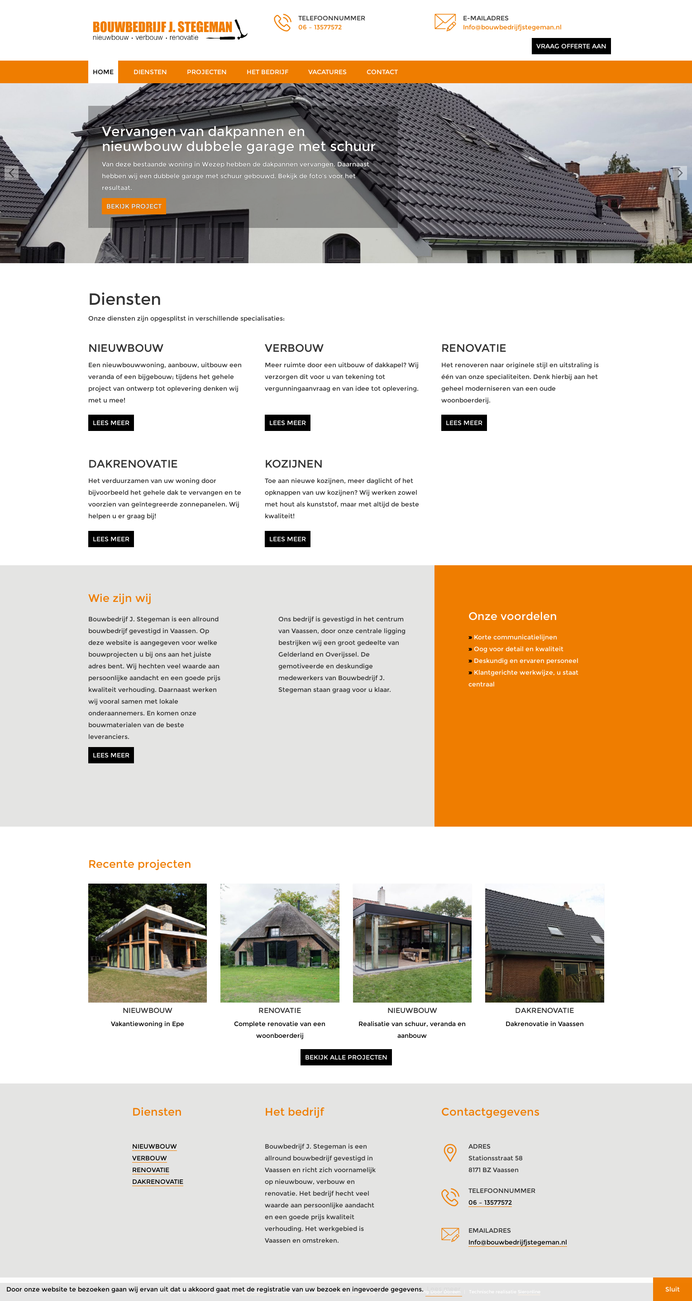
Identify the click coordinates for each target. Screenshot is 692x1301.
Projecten (207, 72)
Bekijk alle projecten (346, 1057)
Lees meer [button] (444, 1289)
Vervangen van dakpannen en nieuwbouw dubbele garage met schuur (239, 139)
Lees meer (111, 423)
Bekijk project (134, 206)
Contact (382, 72)
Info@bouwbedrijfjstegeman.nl (512, 27)
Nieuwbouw (154, 1146)
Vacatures (327, 72)
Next (680, 173)
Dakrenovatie (157, 1182)
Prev (12, 173)
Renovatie (150, 1170)
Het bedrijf (267, 72)
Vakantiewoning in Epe (147, 1024)
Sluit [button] (672, 1289)
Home (103, 72)
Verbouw (149, 1158)
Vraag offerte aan (571, 46)
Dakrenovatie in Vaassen (545, 1024)
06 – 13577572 (320, 27)
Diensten (150, 72)
